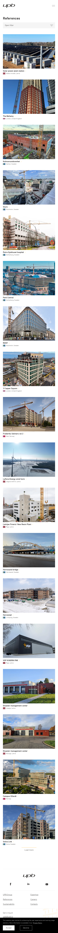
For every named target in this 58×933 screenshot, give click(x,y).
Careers (33, 899)
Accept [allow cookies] (9, 928)
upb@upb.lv (8, 917)
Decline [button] (26, 928)
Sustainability (8, 904)
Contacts (34, 904)
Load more (29, 850)
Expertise (34, 895)
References (7, 899)
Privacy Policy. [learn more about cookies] (37, 923)
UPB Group (7, 895)
